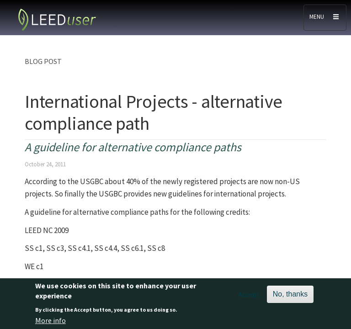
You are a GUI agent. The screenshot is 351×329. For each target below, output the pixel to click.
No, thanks (290, 296)
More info (50, 322)
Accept (249, 296)
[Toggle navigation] (324, 18)
